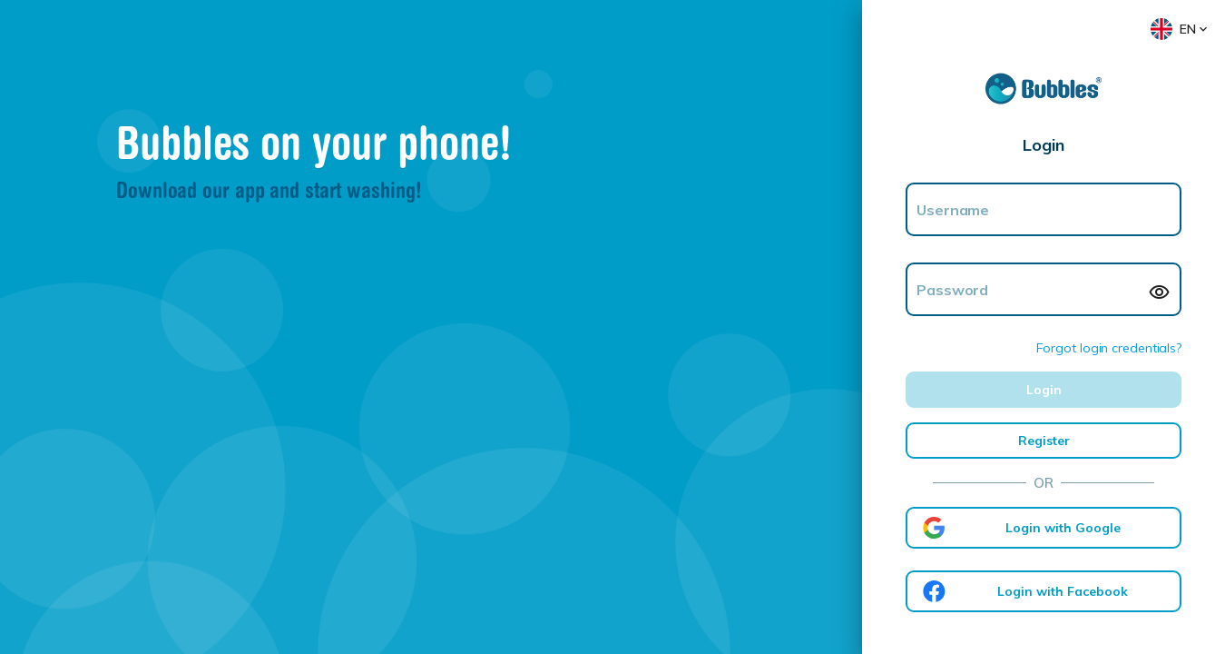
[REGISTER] (1043, 440)
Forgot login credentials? (1109, 348)
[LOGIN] (1043, 390)
